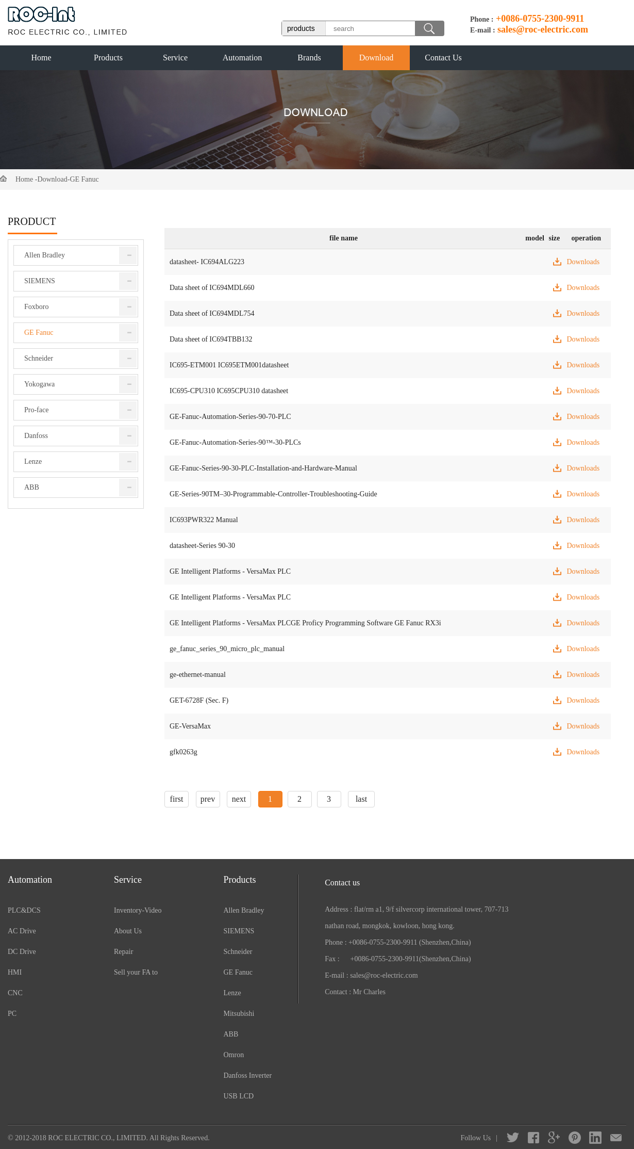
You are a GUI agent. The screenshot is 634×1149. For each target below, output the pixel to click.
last (361, 799)
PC (12, 1013)
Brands (309, 57)
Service (175, 57)
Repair (123, 952)
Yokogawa (39, 384)
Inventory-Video (137, 910)
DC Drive (22, 952)
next (239, 799)
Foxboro (36, 307)
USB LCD (238, 1096)
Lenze (33, 461)
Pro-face (36, 410)
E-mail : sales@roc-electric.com (371, 975)
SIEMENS (39, 281)
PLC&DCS (24, 910)
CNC (15, 993)
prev (208, 799)
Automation (242, 57)
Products (108, 57)
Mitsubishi (238, 1013)
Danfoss (36, 436)
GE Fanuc (84, 179)
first (176, 799)
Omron (233, 1055)
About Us (128, 931)
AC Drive (22, 931)
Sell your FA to (136, 972)
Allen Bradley (44, 255)
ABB (31, 487)
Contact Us (443, 57)
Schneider (38, 358)
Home (41, 57)
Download (376, 57)
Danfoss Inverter (247, 1075)
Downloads (582, 262)
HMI (15, 972)
